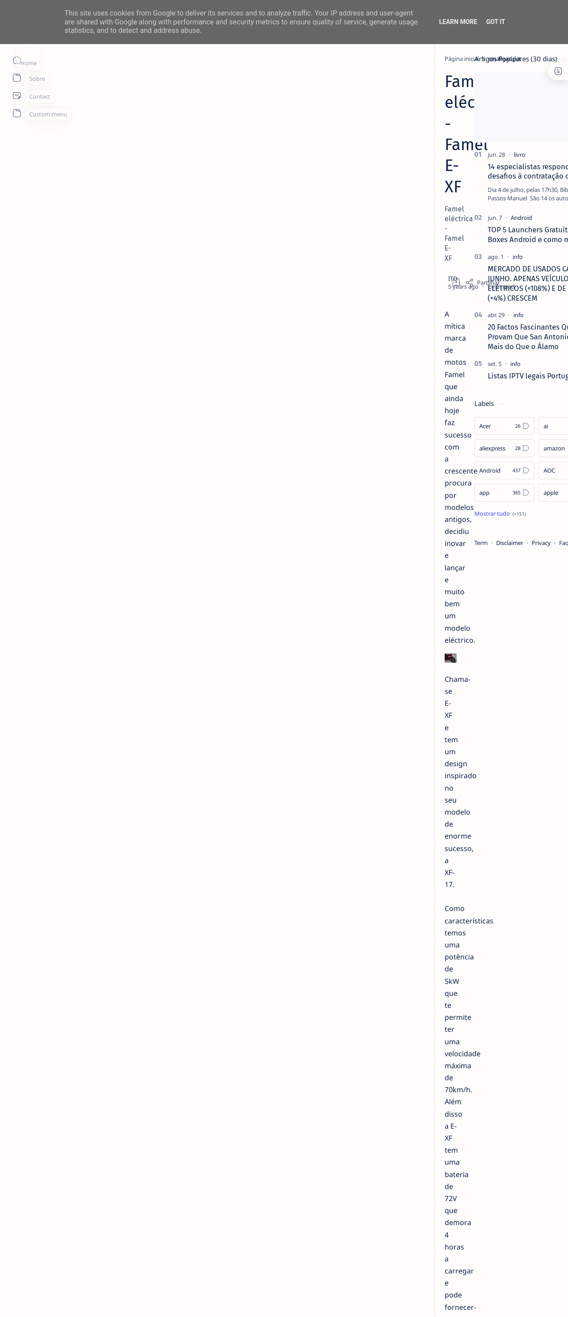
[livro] (466, 154)
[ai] (515, 426)
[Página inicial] (16, 60)
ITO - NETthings (85, 1300)
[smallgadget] (116, 59)
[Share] (389, 124)
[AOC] (515, 470)
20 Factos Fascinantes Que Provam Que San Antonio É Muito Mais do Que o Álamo (489, 336)
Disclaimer (455, 543)
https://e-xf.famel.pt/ (146, 1155)
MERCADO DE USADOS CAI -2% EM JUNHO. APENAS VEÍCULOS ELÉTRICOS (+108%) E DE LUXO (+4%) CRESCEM (489, 283)
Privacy (487, 543)
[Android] (467, 217)
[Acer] (451, 426)
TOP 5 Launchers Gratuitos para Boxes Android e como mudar (486, 234)
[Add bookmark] (363, 124)
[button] (501, 1299)
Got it (495, 21)
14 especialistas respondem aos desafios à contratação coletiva (487, 171)
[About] (16, 78)
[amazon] (515, 448)
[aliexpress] (451, 448)
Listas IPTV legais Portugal (478, 375)
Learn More (458, 21)
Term (427, 543)
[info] (464, 257)
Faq (510, 543)
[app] (451, 492)
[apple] (515, 492)
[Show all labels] (446, 513)
